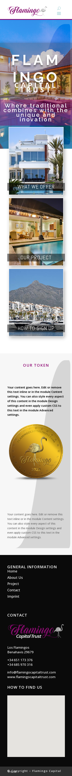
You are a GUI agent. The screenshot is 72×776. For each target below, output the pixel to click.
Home (12, 571)
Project (13, 583)
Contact (13, 590)
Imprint (13, 596)
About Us (15, 577)
